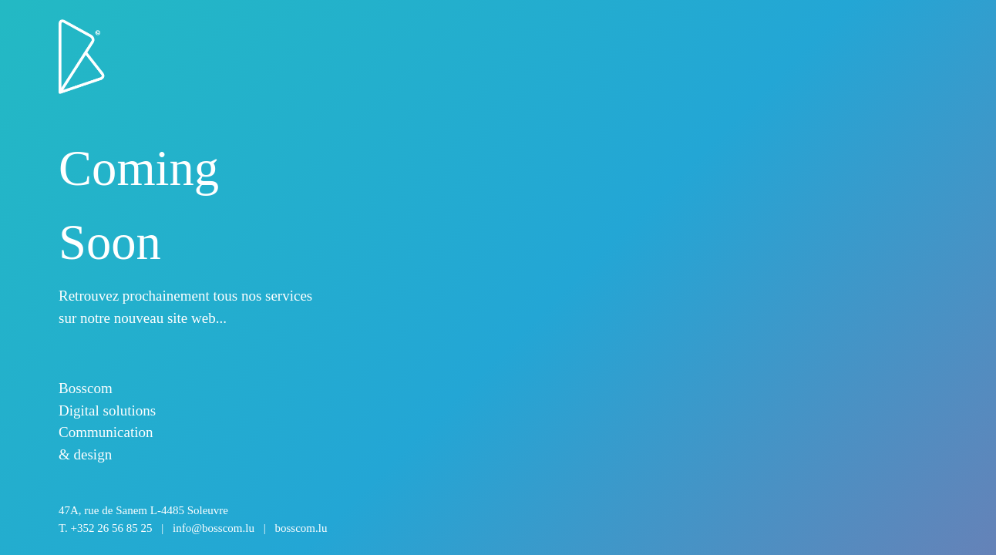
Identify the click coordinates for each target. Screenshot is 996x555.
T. (193, 528)
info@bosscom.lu (213, 528)
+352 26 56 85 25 (112, 528)
